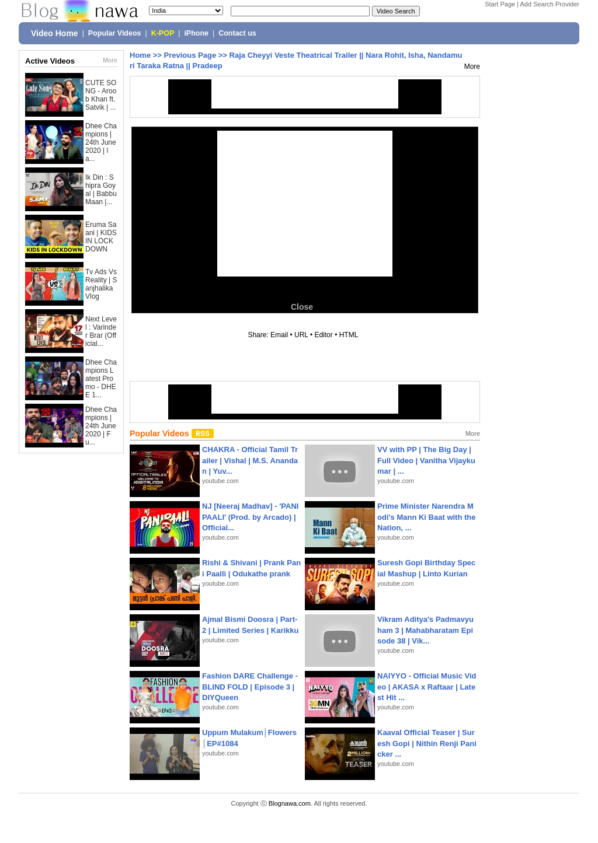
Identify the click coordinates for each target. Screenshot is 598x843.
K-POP (163, 33)
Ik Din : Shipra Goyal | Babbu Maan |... (101, 189)
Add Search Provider (550, 4)
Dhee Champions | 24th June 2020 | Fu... (101, 425)
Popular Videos (114, 33)
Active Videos (50, 61)
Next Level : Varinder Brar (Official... (101, 331)
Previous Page (190, 55)
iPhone (196, 33)
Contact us (237, 33)
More (110, 60)
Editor (323, 335)
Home (140, 55)
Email (279, 335)
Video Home (54, 33)
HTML (348, 335)
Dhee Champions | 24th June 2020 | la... (101, 142)
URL (301, 335)
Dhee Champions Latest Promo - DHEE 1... (101, 378)
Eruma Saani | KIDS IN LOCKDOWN (101, 237)
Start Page (500, 4)
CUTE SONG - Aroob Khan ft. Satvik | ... (100, 95)
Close (302, 307)
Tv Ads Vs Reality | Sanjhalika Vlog (101, 284)
